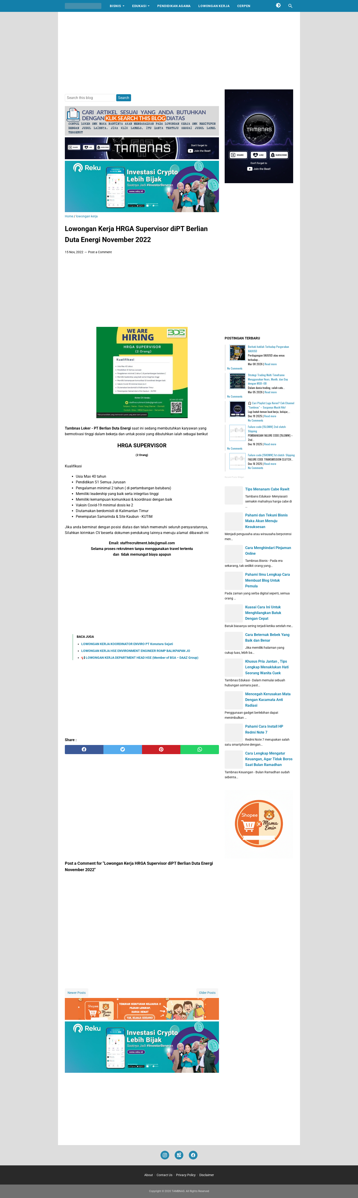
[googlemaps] (179, 1155)
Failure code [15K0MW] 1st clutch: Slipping (271, 455)
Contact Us (164, 1175)
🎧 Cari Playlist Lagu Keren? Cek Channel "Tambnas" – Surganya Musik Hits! (271, 405)
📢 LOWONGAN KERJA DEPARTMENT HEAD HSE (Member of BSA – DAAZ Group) (139, 657)
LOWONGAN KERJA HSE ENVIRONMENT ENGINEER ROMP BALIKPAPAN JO (135, 651)
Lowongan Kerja (213, 6)
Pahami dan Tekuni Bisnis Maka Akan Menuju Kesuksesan (266, 521)
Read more (271, 364)
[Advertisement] (179, 51)
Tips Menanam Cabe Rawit (267, 489)
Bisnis (115, 6)
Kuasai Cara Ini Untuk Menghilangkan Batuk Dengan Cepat (263, 613)
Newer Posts (77, 993)
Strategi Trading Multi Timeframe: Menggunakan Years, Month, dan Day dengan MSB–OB (268, 379)
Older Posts (207, 993)
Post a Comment (100, 252)
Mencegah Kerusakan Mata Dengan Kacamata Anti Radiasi (268, 700)
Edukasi (139, 6)
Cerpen (243, 6)
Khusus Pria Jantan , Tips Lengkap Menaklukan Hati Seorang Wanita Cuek (267, 667)
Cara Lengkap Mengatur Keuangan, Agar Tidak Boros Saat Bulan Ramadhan (268, 759)
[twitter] (122, 749)
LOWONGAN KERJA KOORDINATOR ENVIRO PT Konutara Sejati (127, 644)
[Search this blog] (290, 6)
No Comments (234, 368)
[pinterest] (161, 749)
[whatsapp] (199, 749)
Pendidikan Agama (174, 6)
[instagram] (165, 1155)
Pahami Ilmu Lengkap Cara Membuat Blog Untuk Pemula (267, 580)
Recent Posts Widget (234, 477)
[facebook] (84, 749)
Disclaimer (206, 1175)
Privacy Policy (186, 1175)
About (148, 1175)
